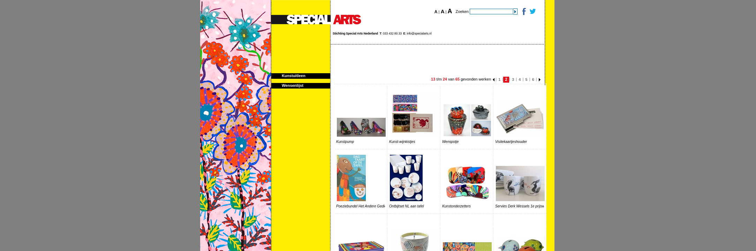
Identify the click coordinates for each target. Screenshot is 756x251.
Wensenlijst (292, 85)
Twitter (532, 11)
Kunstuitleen (293, 76)
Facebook (523, 11)
